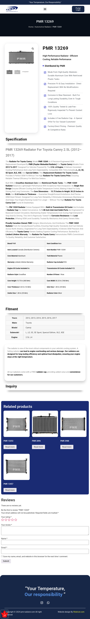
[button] (45, 9)
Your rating (6, 517)
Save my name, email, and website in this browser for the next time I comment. (35, 556)
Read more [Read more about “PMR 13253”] (10, 447)
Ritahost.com (78, 612)
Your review (6, 525)
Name (4, 539)
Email (4, 548)
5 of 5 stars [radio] (15, 519)
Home (30, 27)
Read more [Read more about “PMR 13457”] (10, 490)
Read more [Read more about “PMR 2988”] (66, 447)
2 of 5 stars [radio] (5, 519)
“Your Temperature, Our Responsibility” (45, 2)
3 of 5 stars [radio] (9, 519)
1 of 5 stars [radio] (2, 519)
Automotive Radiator (43, 27)
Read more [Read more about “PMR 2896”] (38, 447)
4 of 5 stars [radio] (12, 519)
